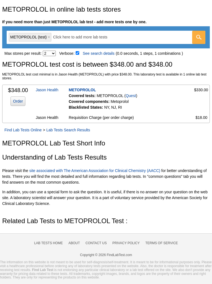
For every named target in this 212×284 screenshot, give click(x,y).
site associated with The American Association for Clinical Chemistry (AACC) (94, 170)
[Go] (198, 37)
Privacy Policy (126, 243)
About (74, 243)
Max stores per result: (23, 53)
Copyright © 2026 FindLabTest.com (106, 255)
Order (18, 101)
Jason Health (47, 90)
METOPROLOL (82, 90)
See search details (99, 53)
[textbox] (84, 37)
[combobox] (106, 37)
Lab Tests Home (48, 243)
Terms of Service (161, 243)
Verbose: (67, 53)
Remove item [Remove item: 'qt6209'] (49, 37)
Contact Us (96, 243)
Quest (131, 95)
